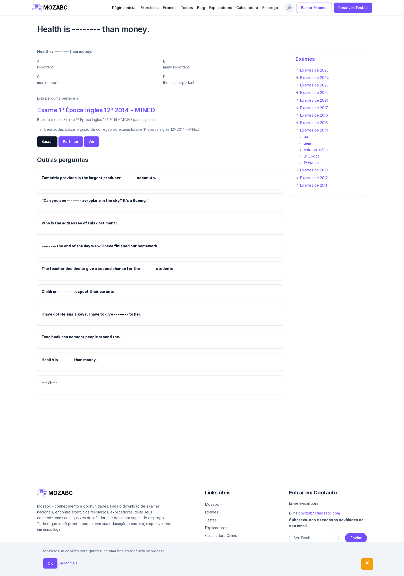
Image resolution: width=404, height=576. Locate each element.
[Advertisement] (191, 434)
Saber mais (67, 563)
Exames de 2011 (313, 185)
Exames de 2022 (314, 92)
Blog (201, 7)
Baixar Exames (314, 7)
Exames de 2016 (314, 115)
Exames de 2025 (314, 70)
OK (50, 563)
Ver (91, 141)
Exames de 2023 (314, 85)
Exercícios (150, 7)
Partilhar (71, 141)
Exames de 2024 (314, 77)
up (306, 136)
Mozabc (212, 504)
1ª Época (311, 162)
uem (307, 143)
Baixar (47, 141)
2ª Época (311, 156)
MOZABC (50, 8)
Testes (187, 7)
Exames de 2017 (314, 108)
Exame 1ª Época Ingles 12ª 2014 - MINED (96, 110)
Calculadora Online (221, 535)
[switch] (289, 7)
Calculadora (247, 7)
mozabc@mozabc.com (320, 513)
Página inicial (124, 7)
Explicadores (220, 7)
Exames (169, 7)
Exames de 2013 (314, 170)
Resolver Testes (353, 7)
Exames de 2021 (314, 100)
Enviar (356, 538)
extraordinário (316, 149)
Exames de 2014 (314, 130)
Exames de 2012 (314, 178)
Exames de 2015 (314, 122)
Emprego (270, 7)
